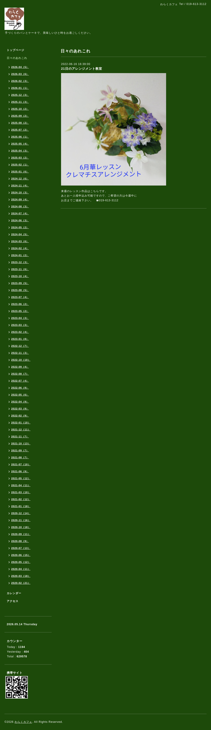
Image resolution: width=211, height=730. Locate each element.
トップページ (15, 50)
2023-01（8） (20, 339)
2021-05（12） (21, 478)
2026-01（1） (20, 88)
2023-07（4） (20, 297)
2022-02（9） (20, 415)
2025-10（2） (20, 108)
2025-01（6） (20, 171)
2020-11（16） (21, 520)
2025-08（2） (20, 122)
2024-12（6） (20, 178)
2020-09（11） (21, 534)
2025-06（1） (20, 136)
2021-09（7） (20, 450)
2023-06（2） (20, 304)
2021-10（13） (21, 443)
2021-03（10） (21, 492)
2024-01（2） (20, 255)
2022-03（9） (20, 408)
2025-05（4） (20, 143)
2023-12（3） (20, 262)
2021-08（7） (20, 457)
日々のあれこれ (17, 58)
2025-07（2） (20, 129)
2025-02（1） (20, 164)
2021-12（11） (21, 429)
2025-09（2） (20, 115)
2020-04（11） (21, 569)
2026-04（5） (20, 67)
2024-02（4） (20, 248)
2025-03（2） (20, 157)
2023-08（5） (20, 290)
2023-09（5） (20, 283)
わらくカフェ (23, 721)
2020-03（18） (21, 576)
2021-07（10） (21, 464)
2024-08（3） (20, 206)
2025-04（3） (20, 150)
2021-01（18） (21, 506)
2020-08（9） (20, 541)
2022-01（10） (21, 422)
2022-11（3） (20, 353)
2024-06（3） (20, 220)
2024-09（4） (20, 199)
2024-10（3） (20, 192)
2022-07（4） (20, 380)
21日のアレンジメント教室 (81, 68)
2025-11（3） (20, 102)
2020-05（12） (21, 562)
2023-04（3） (20, 318)
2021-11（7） (20, 436)
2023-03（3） (20, 325)
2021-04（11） (21, 485)
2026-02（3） (20, 81)
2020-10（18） (21, 527)
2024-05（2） (20, 227)
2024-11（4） (20, 185)
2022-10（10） (21, 359)
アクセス (12, 601)
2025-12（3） (20, 95)
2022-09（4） (20, 366)
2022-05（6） (20, 394)
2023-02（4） (20, 332)
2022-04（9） (20, 401)
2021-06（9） (20, 471)
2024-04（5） (20, 234)
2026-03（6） (20, 74)
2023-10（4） (20, 276)
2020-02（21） (21, 583)
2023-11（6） (20, 269)
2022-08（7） (20, 373)
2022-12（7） (20, 346)
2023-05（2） (20, 311)
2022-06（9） (20, 387)
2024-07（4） (20, 213)
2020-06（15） (21, 555)
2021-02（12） (21, 499)
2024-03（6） (20, 241)
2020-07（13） (21, 548)
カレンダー (14, 593)
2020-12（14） (21, 513)
